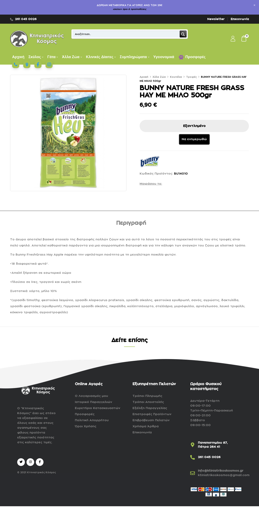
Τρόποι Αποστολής (148, 402)
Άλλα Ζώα (159, 77)
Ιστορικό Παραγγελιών (93, 402)
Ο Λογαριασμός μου (91, 396)
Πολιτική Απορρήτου (92, 420)
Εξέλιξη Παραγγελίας (150, 408)
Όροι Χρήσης (85, 426)
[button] (244, 39)
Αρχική (144, 77)
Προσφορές (84, 414)
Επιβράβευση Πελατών (151, 420)
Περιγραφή (131, 223)
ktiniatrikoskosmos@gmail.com (223, 475)
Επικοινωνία (240, 19)
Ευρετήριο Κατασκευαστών (97, 408)
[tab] (131, 224)
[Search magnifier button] (183, 34)
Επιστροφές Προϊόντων (152, 414)
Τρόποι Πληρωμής (147, 396)
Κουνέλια (176, 77)
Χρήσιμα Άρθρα (146, 426)
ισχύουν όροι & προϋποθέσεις (129, 9)
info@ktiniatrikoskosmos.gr (220, 470)
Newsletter (216, 19)
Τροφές (191, 77)
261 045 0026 (26, 19)
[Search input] (126, 34)
